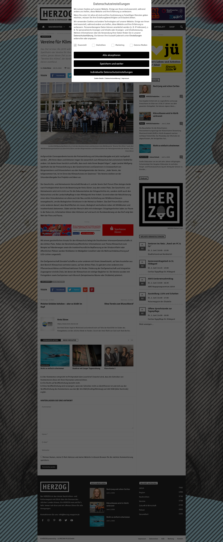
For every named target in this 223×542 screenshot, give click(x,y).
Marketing (117, 45)
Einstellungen (136, 35)
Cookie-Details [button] (99, 78)
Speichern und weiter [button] (111, 63)
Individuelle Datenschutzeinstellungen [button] (111, 72)
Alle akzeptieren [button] (112, 55)
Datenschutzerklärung (83, 35)
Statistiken (99, 45)
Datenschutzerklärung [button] (112, 78)
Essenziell (80, 45)
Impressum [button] (125, 78)
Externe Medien (138, 45)
